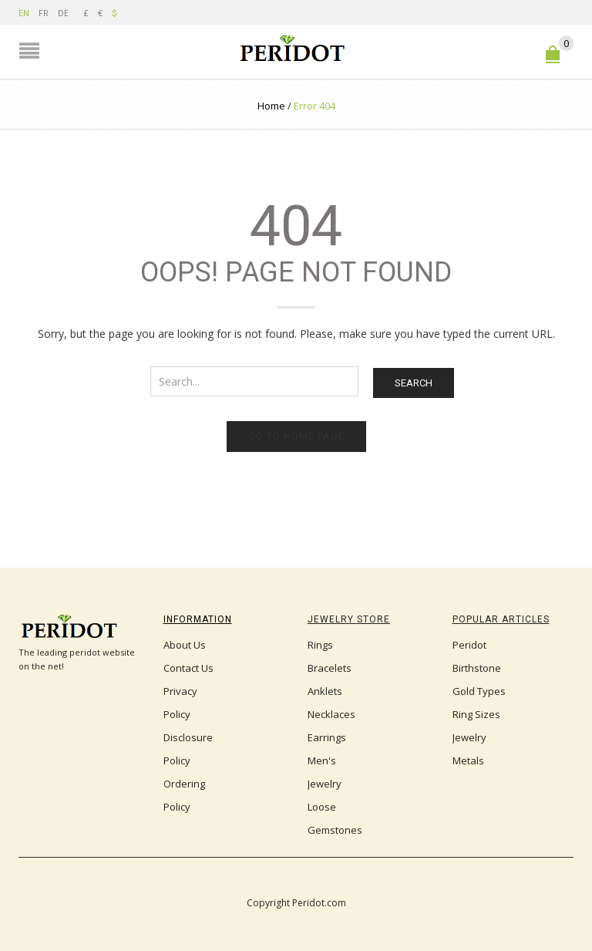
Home (271, 106)
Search (413, 383)
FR (44, 13)
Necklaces (331, 714)
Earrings (327, 737)
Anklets (325, 691)
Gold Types (479, 691)
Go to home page (296, 436)
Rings (320, 645)
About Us (184, 645)
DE (63, 13)
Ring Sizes (476, 714)
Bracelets (330, 668)
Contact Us (188, 668)
